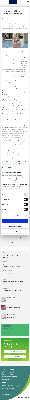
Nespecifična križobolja (9, 243)
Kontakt (4, 376)
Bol (3, 252)
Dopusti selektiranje (15, 226)
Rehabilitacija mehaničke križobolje (12, 237)
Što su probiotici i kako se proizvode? (13, 273)
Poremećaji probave (7, 270)
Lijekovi (4, 374)
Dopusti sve (15, 221)
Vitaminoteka (11, 388)
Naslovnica (4, 4)
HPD (9, 385)
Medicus (12, 372)
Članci (3, 371)
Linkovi (11, 374)
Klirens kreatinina (7, 328)
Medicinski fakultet (10, 386)
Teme (3, 369)
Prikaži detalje (21, 215)
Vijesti (3, 372)
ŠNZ (7, 388)
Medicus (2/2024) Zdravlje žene (8, 299)
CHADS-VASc (6, 331)
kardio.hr (12, 385)
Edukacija (12, 369)
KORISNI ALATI (6, 325)
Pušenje (5, 333)
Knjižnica (12, 371)
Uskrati (15, 231)
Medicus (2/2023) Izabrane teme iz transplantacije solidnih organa (11, 316)
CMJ (7, 385)
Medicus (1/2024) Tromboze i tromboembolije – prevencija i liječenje (11, 307)
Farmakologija (6, 261)
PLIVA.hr (4, 382)
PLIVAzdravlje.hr (13, 380)
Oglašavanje (9, 376)
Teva (3, 380)
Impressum (14, 376)
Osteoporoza (6, 277)
